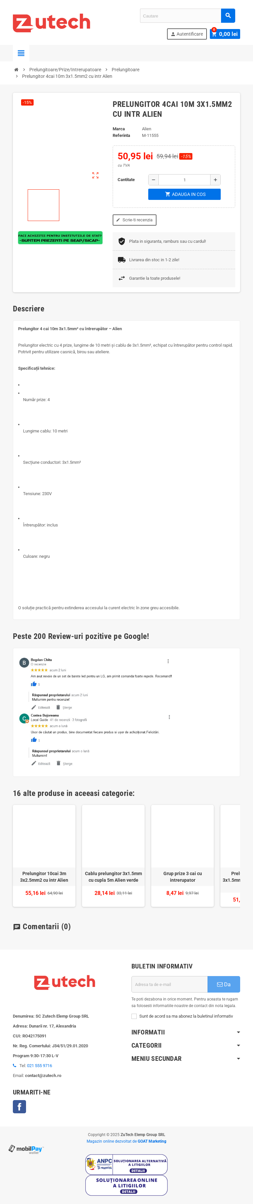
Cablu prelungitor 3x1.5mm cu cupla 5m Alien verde (113, 877)
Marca (119, 128)
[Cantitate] (184, 179)
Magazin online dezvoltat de (126, 1141)
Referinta (121, 135)
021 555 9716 (39, 1065)
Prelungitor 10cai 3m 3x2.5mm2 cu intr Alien (44, 877)
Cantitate (126, 179)
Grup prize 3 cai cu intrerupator (182, 877)
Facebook (19, 1106)
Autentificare (188, 34)
